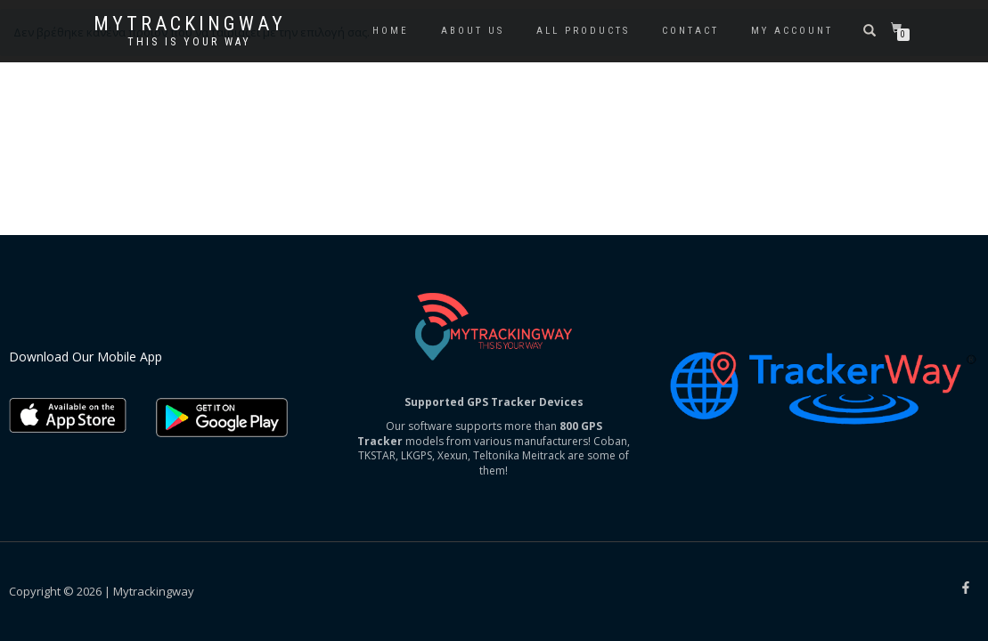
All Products (583, 31)
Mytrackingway (190, 24)
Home (390, 31)
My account (792, 31)
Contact (690, 31)
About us (472, 31)
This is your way (189, 42)
